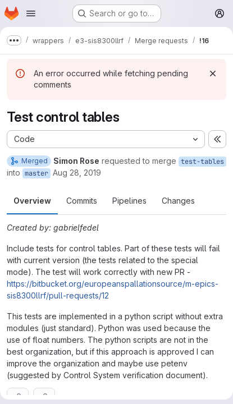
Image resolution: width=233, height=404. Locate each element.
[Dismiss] (213, 73)
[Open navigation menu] (31, 13)
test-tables (202, 161)
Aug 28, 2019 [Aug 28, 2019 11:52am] (77, 172)
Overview (32, 200)
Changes (178, 200)
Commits (81, 200)
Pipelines (129, 200)
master (36, 173)
